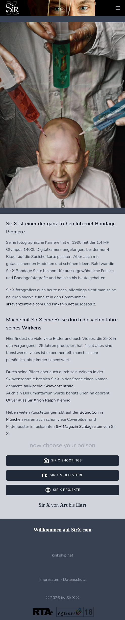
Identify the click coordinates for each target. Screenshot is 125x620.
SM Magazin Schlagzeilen (79, 426)
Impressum (49, 579)
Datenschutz (74, 579)
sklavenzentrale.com (24, 304)
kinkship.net (63, 304)
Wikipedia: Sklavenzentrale (48, 386)
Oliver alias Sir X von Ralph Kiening (38, 400)
